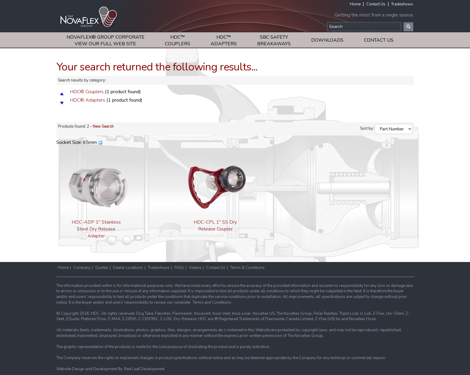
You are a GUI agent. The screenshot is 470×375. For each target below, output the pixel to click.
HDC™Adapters (224, 40)
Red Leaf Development (144, 369)
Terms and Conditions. (212, 302)
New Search (103, 126)
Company (82, 267)
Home (355, 4)
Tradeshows (402, 4)
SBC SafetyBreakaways (274, 40)
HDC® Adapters (87, 100)
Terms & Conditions (247, 267)
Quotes (101, 267)
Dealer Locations (128, 267)
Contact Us (375, 4)
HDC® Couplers (87, 91)
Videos (195, 267)
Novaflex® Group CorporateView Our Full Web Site (105, 40)
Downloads (327, 40)
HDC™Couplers (177, 40)
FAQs (179, 267)
